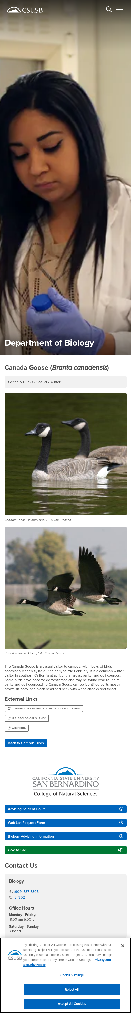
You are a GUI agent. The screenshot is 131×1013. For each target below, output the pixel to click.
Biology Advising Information (31, 836)
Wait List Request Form (26, 823)
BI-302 (19, 897)
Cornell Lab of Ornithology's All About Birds (44, 708)
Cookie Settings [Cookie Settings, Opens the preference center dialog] (72, 979)
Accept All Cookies (72, 1007)
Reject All (72, 993)
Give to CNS (17, 850)
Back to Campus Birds (26, 743)
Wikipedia (17, 728)
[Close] (122, 948)
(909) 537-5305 (26, 891)
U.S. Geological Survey (27, 718)
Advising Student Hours (27, 809)
